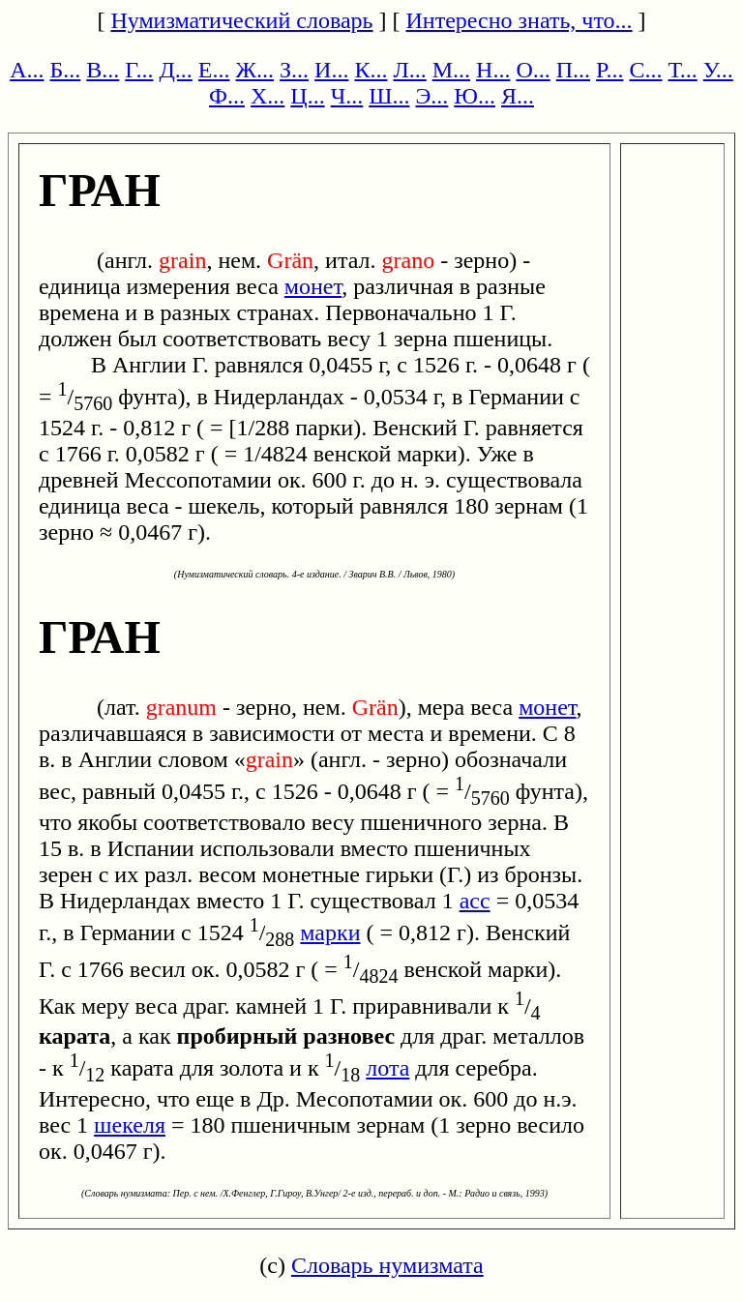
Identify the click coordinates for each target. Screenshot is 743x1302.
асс (475, 900)
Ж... (255, 69)
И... (331, 69)
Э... (431, 95)
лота (387, 1067)
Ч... (347, 95)
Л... (409, 69)
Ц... (307, 95)
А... (27, 69)
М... (451, 69)
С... (645, 69)
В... (102, 69)
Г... (139, 69)
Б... (65, 69)
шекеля (129, 1125)
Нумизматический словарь (241, 20)
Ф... (227, 95)
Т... (682, 69)
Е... (214, 69)
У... (718, 69)
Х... (267, 95)
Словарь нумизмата (387, 1265)
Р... (609, 69)
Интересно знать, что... (519, 20)
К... (370, 69)
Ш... (389, 95)
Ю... (474, 95)
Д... (175, 69)
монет (313, 286)
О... (533, 69)
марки (330, 932)
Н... (493, 69)
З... (294, 69)
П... (573, 69)
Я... (517, 95)
